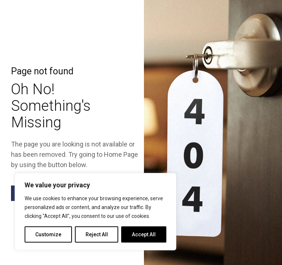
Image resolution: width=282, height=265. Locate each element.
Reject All (97, 234)
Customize (48, 234)
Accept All (144, 234)
